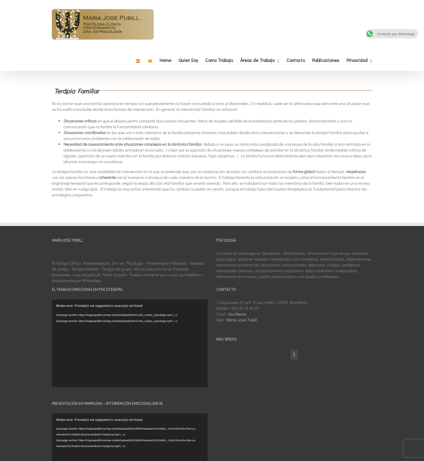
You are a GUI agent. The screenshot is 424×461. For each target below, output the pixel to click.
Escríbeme (237, 314)
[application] (130, 343)
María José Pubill (242, 320)
